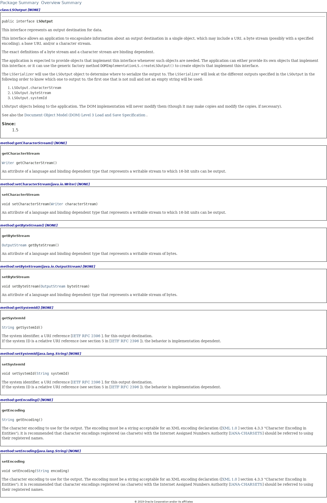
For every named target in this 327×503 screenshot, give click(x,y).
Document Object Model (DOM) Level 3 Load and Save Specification (85, 115)
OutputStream (14, 245)
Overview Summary (61, 2)
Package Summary (19, 2)
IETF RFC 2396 (86, 336)
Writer (8, 163)
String (8, 327)
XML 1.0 (230, 428)
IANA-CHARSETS (246, 433)
